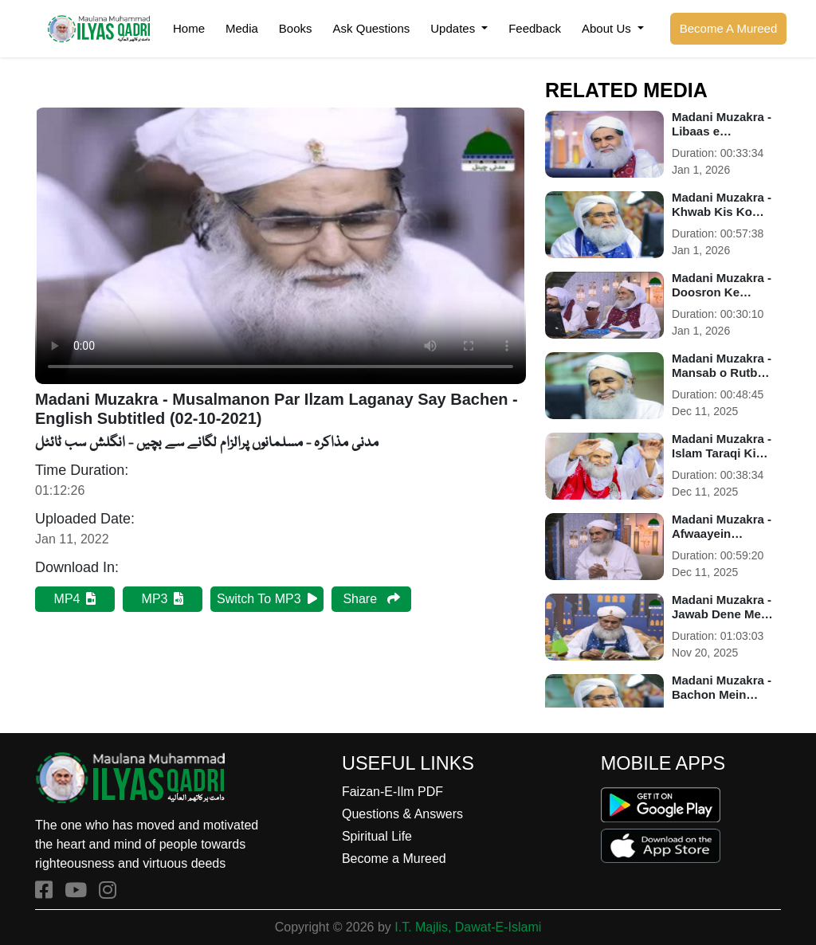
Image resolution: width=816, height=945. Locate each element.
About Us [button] (608, 28)
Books (295, 28)
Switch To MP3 (267, 599)
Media (242, 28)
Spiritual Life (377, 836)
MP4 (75, 599)
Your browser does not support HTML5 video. (280, 246)
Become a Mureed (394, 858)
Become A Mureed (729, 28)
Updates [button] (454, 28)
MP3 (163, 599)
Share (371, 599)
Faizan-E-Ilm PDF (392, 791)
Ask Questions (371, 28)
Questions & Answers (402, 814)
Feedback (534, 28)
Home (189, 28)
